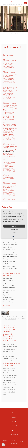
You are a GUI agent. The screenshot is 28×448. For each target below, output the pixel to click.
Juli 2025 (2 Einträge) (8, 62)
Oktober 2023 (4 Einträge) (9, 89)
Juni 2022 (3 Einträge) (8, 112)
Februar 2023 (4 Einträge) (9, 97)
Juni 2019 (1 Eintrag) (8, 165)
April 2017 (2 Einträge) (8, 190)
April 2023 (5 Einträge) (8, 94)
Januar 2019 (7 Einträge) (9, 171)
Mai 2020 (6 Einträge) (8, 153)
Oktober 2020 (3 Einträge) (9, 147)
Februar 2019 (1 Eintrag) (8, 169)
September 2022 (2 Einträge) (10, 108)
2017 (4, 182)
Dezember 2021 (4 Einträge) (9, 124)
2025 (4, 59)
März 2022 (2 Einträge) (8, 116)
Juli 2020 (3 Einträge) (8, 150)
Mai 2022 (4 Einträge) (8, 113)
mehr (14, 233)
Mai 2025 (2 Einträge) (8, 65)
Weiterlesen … (7, 305)
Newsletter (14, 425)
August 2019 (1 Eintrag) (8, 164)
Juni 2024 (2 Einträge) (8, 77)
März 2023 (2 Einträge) (8, 96)
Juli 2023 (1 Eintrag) (8, 91)
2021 (4, 122)
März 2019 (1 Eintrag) (8, 168)
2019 (4, 159)
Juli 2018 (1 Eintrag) (7, 176)
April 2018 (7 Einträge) (8, 178)
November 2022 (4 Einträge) (10, 105)
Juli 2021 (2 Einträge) (8, 131)
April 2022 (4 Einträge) (8, 115)
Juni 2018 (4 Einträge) (8, 177)
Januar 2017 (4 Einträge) (9, 195)
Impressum (14, 430)
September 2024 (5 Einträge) (10, 74)
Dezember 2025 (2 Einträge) (9, 60)
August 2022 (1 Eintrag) (8, 109)
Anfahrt (14, 421)
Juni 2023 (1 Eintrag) (8, 93)
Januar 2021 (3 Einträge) (9, 140)
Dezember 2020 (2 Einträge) (9, 144)
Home (14, 413)
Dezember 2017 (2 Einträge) (9, 183)
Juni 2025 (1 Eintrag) (8, 63)
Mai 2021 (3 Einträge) (8, 134)
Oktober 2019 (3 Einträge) (9, 162)
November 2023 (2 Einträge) (10, 87)
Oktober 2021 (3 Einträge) (9, 127)
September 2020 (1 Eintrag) (9, 149)
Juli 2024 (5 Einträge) (8, 75)
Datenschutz (14, 434)
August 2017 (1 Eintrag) (8, 186)
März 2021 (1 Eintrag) (8, 137)
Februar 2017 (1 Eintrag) (8, 193)
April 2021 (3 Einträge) (8, 135)
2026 (4, 54)
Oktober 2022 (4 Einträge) (9, 106)
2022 (4, 102)
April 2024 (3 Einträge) (8, 78)
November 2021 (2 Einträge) (9, 125)
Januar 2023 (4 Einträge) (9, 98)
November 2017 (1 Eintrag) (9, 185)
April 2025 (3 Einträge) (8, 66)
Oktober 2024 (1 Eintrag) (9, 72)
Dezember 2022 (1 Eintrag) (9, 103)
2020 (4, 143)
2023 (4, 86)
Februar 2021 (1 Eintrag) (8, 138)
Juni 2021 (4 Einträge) (8, 132)
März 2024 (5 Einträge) (8, 79)
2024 (4, 71)
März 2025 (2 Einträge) (8, 67)
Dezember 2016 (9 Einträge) (9, 200)
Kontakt (14, 417)
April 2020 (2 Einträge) (8, 154)
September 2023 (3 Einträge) (10, 90)
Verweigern (14, 229)
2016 (4, 198)
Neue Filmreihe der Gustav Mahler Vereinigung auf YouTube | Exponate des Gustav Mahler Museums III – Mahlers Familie (10, 332)
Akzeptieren (14, 226)
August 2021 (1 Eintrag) (8, 130)
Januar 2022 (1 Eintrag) (8, 119)
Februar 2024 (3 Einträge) (9, 81)
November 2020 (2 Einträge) (10, 146)
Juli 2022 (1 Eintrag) (8, 110)
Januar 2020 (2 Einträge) (9, 156)
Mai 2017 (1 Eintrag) (7, 189)
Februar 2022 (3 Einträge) (9, 118)
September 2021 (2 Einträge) (10, 128)
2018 (4, 174)
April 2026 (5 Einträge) (8, 55)
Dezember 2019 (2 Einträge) (9, 161)
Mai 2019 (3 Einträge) (8, 166)
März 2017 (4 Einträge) (8, 192)
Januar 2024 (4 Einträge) (9, 82)
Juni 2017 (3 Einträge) (8, 188)
